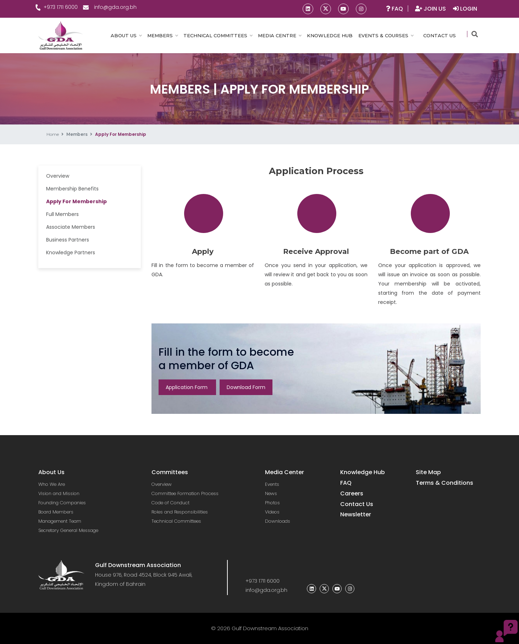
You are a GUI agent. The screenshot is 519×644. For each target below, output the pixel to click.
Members (77, 134)
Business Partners (67, 239)
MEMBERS (162, 35)
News (271, 493)
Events (272, 484)
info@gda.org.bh (110, 7)
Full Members (62, 214)
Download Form (246, 387)
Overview (57, 175)
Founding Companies (62, 502)
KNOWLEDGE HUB (330, 35)
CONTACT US (439, 35)
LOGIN (465, 9)
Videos (272, 512)
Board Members (55, 512)
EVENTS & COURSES (385, 35)
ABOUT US (126, 35)
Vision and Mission (58, 493)
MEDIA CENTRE (279, 35)
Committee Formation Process (185, 493)
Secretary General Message (68, 530)
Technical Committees (176, 521)
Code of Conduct (170, 502)
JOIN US (431, 9)
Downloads (277, 521)
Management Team (59, 521)
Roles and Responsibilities (179, 512)
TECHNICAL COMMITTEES (217, 35)
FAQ (394, 9)
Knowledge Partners (70, 252)
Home (52, 134)
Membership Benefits (72, 188)
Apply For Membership (76, 201)
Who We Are (51, 484)
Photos (272, 502)
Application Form (187, 387)
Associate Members (70, 227)
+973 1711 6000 (58, 7)
